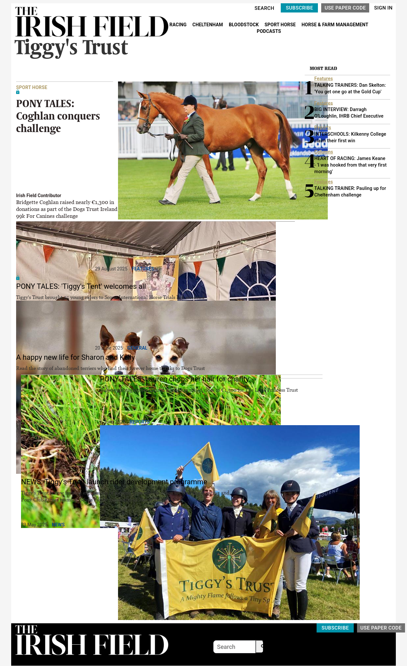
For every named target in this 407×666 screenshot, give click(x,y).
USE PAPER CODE (345, 8)
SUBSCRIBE (299, 8)
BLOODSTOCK (244, 24)
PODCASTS (269, 31)
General (137, 348)
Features (143, 268)
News (58, 524)
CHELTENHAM (208, 24)
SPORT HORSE (281, 24)
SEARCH (264, 8)
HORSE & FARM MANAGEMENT (334, 24)
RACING (179, 24)
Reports (140, 422)
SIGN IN (383, 8)
